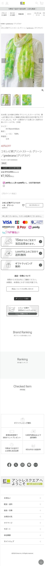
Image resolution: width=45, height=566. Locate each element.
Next (41, 60)
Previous (3, 60)
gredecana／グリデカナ (13, 24)
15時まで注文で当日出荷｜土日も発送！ (22, 9)
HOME (3, 24)
